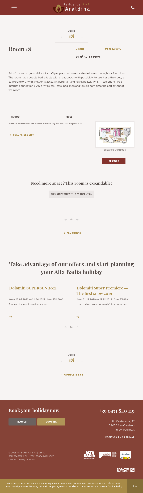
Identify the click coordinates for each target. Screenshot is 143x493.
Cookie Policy (115, 486)
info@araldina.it (124, 429)
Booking (51, 422)
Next (77, 219)
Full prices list (21, 135)
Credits (12, 459)
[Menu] (14, 7)
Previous (66, 219)
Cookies (31, 459)
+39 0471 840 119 (116, 411)
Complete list (71, 375)
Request (114, 161)
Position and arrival (119, 437)
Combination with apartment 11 (71, 194)
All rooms (71, 233)
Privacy (21, 459)
